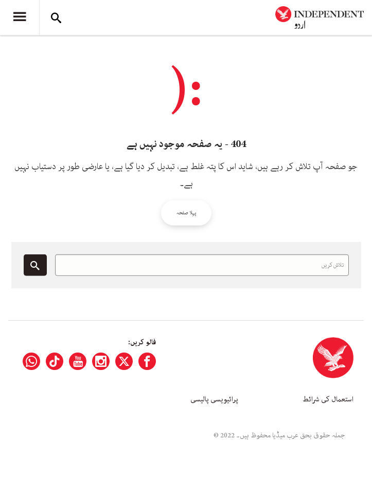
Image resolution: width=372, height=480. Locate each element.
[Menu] (19, 17)
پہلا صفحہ (186, 213)
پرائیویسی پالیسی (214, 399)
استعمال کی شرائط (328, 399)
